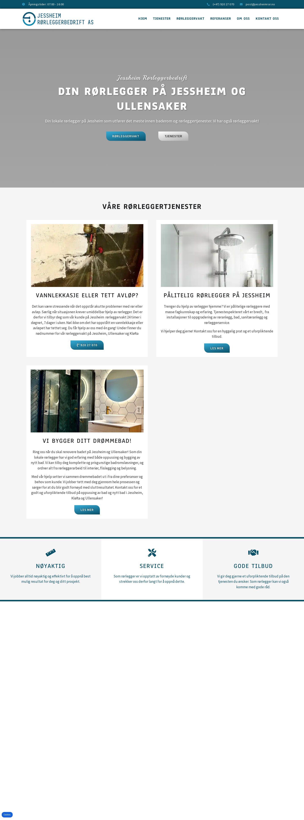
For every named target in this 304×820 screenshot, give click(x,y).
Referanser (220, 18)
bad (114, 463)
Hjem (142, 18)
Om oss (243, 18)
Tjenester (162, 18)
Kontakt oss (267, 18)
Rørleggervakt (190, 18)
